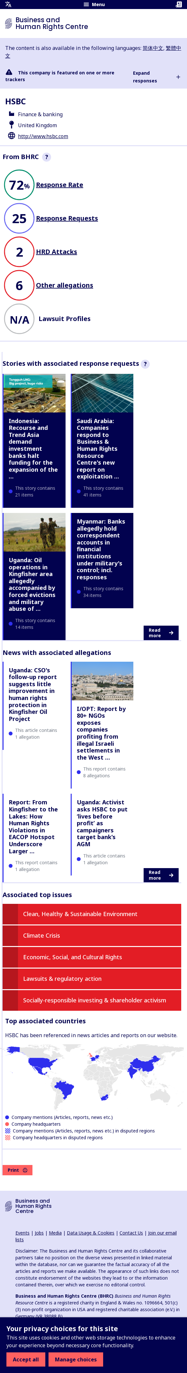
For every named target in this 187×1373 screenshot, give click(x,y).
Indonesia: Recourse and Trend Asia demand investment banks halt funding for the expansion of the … (33, 448)
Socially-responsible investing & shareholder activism (94, 1000)
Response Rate (59, 184)
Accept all (26, 1359)
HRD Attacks (56, 251)
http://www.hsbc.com (43, 136)
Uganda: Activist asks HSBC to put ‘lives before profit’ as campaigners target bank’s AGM (102, 823)
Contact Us (131, 1233)
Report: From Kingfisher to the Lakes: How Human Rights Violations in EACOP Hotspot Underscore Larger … (33, 826)
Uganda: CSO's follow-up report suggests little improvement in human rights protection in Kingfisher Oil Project (33, 694)
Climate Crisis (41, 935)
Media (55, 1233)
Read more (161, 633)
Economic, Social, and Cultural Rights (72, 957)
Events (22, 1233)
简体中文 (153, 48)
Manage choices (76, 1359)
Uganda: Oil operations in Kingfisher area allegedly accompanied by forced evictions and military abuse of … (32, 584)
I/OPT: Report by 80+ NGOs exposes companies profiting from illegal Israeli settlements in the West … (101, 733)
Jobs (39, 1233)
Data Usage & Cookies (90, 1233)
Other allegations (64, 285)
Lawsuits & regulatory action (62, 978)
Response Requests (67, 218)
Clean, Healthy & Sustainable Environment (80, 914)
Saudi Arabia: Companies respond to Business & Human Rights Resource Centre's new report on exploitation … (98, 448)
